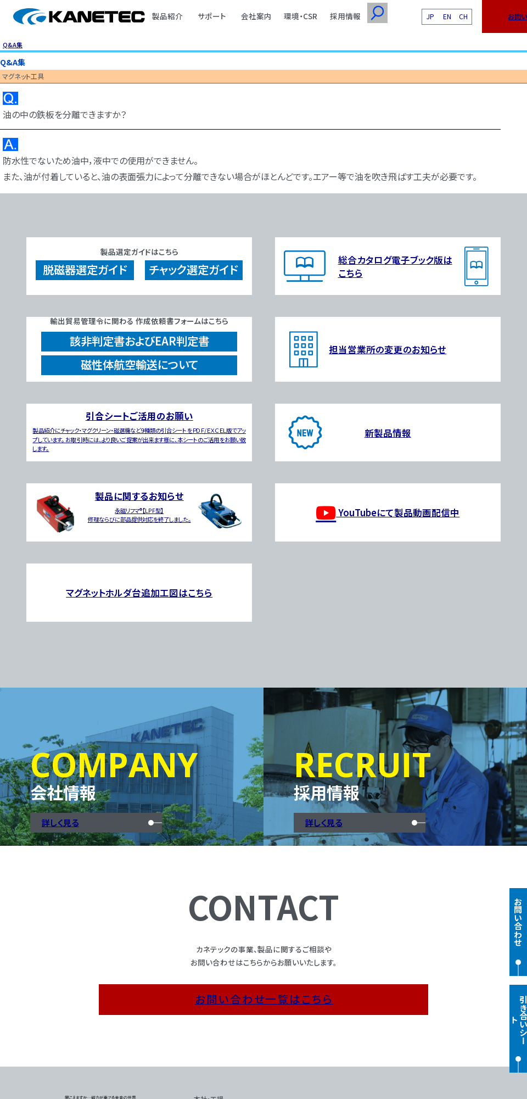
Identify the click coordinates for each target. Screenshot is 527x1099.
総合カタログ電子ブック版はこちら (395, 266)
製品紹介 (167, 15)
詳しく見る (60, 822)
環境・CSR (300, 15)
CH (463, 16)
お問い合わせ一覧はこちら (264, 999)
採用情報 (345, 15)
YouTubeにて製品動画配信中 (387, 513)
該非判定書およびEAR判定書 (139, 341)
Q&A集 (13, 44)
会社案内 (256, 15)
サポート (212, 15)
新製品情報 (388, 432)
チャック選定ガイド (193, 269)
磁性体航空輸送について (139, 364)
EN (447, 16)
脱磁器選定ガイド (85, 269)
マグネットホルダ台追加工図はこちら (139, 592)
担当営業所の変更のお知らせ (387, 349)
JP (430, 16)
